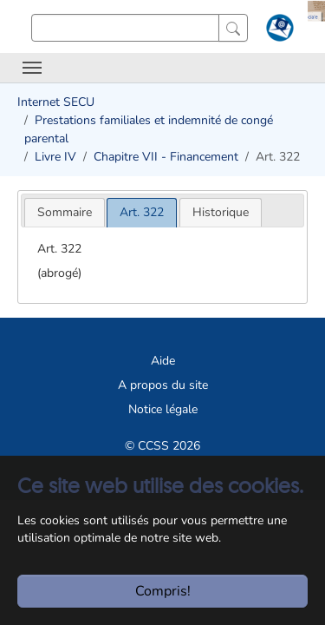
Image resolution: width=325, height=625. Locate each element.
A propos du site (163, 385)
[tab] (64, 212)
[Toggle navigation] (32, 67)
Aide (163, 360)
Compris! (163, 591)
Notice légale (163, 409)
